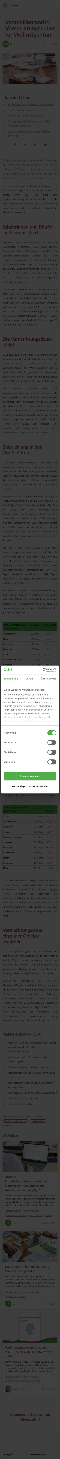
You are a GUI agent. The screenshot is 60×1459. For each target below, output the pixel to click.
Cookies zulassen (30, 776)
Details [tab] (29, 678)
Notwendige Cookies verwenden (30, 786)
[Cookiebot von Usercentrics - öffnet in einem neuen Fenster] (42, 670)
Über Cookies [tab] (48, 678)
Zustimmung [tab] (11, 678)
